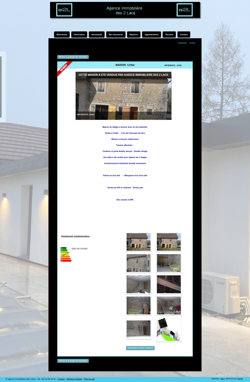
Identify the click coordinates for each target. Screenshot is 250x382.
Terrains (169, 34)
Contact (61, 379)
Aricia (222, 379)
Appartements (151, 34)
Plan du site (89, 379)
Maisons (134, 34)
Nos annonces (116, 34)
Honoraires (79, 34)
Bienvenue (62, 34)
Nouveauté (96, 34)
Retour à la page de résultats (73, 57)
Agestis (240, 379)
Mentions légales (74, 379)
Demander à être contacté (140, 348)
